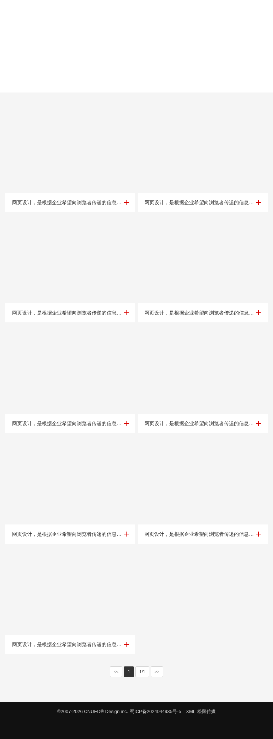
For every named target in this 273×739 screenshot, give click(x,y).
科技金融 (108, 83)
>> (157, 671)
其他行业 (193, 83)
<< (116, 671)
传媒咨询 (136, 83)
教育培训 (80, 83)
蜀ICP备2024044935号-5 (155, 711)
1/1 (142, 671)
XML (191, 711)
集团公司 (165, 83)
